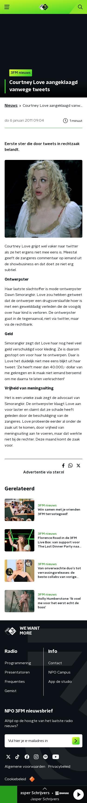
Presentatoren (17, 672)
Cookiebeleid (15, 779)
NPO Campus (59, 672)
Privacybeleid (59, 766)
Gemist (10, 691)
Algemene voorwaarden (25, 766)
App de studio (60, 681)
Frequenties (15, 681)
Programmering (18, 663)
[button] (78, 794)
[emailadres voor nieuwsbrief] (43, 740)
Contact (55, 663)
